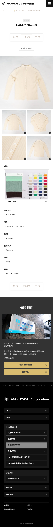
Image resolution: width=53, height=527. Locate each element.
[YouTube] (31, 509)
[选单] (49, 3)
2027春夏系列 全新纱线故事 (19, 457)
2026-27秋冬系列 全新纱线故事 (20, 463)
